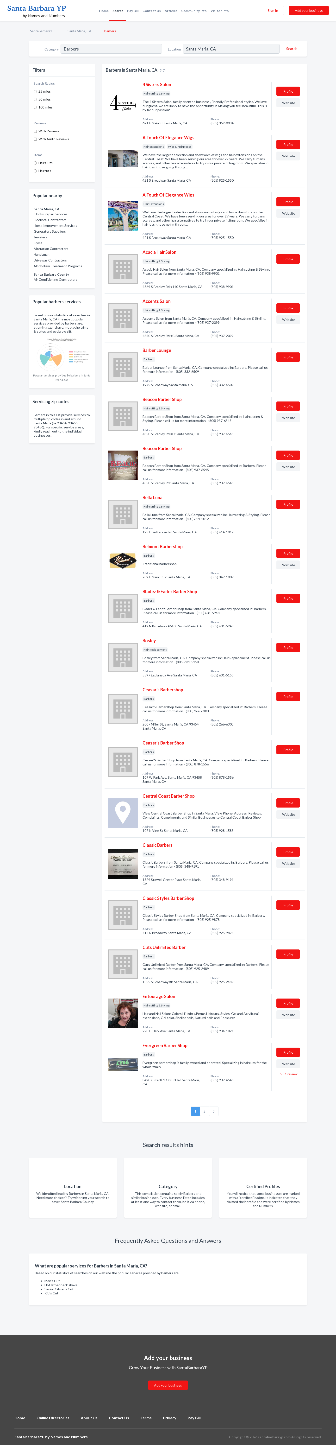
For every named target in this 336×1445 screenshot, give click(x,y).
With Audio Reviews (53, 139)
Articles (171, 11)
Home (104, 11)
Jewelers (40, 237)
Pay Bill (133, 11)
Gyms (38, 243)
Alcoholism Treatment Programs (58, 266)
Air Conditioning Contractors (55, 279)
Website (288, 103)
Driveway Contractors (50, 260)
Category (51, 49)
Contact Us (152, 11)
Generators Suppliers (50, 231)
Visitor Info (220, 11)
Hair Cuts (45, 163)
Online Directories (53, 1417)
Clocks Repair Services (51, 214)
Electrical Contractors (50, 220)
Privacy (169, 1417)
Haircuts (44, 171)
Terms (146, 1417)
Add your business (309, 10)
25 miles (44, 91)
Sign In (273, 10)
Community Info (194, 11)
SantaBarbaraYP (42, 31)
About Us (89, 1417)
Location (174, 49)
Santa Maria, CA (79, 31)
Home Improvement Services (55, 225)
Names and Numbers (69, 1436)
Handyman (42, 254)
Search (117, 11)
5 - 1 (289, 1074)
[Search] (291, 48)
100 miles (45, 107)
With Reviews (48, 131)
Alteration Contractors (51, 249)
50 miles (44, 99)
